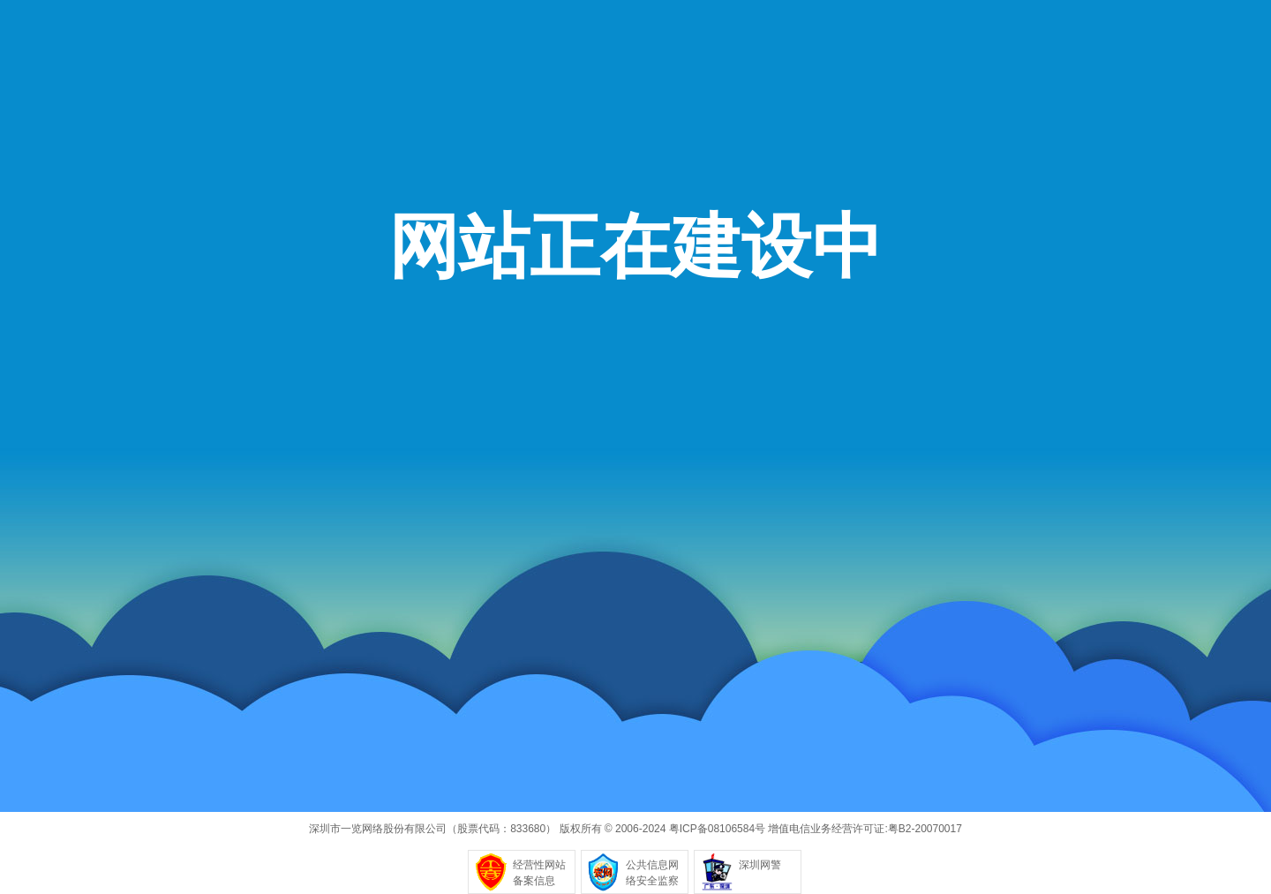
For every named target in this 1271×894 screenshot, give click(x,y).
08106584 (731, 829)
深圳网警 (760, 865)
